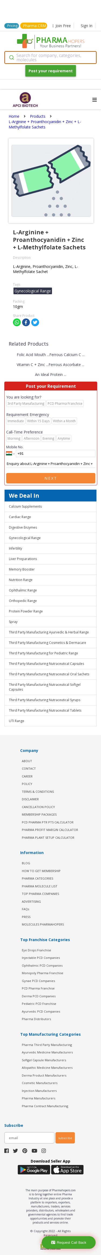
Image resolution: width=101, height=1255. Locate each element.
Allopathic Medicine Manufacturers (47, 1068)
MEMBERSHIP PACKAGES (39, 814)
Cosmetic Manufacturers (39, 1083)
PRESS (26, 917)
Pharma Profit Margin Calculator (50, 830)
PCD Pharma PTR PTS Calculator (48, 822)
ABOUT (27, 761)
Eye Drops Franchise (36, 950)
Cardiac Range (20, 517)
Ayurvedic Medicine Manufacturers (47, 1052)
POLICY (27, 784)
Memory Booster (22, 569)
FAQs (25, 909)
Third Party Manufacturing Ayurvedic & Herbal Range (49, 632)
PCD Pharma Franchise (38, 988)
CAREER (27, 776)
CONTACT (29, 768)
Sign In (86, 25)
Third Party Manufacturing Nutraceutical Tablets (45, 710)
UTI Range (16, 721)
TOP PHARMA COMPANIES (40, 894)
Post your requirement (51, 70)
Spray (13, 621)
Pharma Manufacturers (38, 1098)
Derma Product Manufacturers (44, 1075)
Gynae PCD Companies (38, 981)
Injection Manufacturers (39, 1091)
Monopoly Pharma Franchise (42, 973)
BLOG (26, 863)
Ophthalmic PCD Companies (42, 965)
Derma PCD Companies (38, 996)
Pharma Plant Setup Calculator (48, 838)
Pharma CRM (34, 25)
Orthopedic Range (23, 600)
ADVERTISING (31, 901)
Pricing (12, 25)
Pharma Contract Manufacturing (45, 1106)
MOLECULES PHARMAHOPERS (43, 924)
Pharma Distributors (36, 1019)
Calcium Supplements (25, 506)
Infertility (15, 548)
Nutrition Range (21, 580)
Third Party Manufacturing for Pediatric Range (43, 653)
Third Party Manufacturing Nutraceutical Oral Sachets (49, 674)
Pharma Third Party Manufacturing (47, 1045)
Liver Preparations (23, 559)
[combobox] (50, 57)
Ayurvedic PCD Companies (41, 1011)
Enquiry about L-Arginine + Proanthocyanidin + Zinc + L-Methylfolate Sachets (50, 464)
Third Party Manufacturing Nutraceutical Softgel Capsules (45, 687)
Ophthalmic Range (23, 590)
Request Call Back (68, 1242)
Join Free (62, 25)
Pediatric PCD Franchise (39, 1004)
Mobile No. (14, 446)
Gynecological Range (25, 538)
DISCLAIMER (30, 799)
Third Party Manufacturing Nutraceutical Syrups (44, 700)
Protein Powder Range (26, 611)
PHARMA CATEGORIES (37, 878)
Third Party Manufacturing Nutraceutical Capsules (46, 663)
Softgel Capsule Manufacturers (44, 1060)
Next (50, 478)
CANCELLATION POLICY (38, 807)
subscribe (65, 1138)
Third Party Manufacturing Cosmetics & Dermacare (47, 642)
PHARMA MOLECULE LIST (39, 886)
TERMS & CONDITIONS (38, 792)
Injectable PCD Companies (41, 958)
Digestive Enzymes (23, 527)
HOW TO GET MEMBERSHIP (41, 871)
